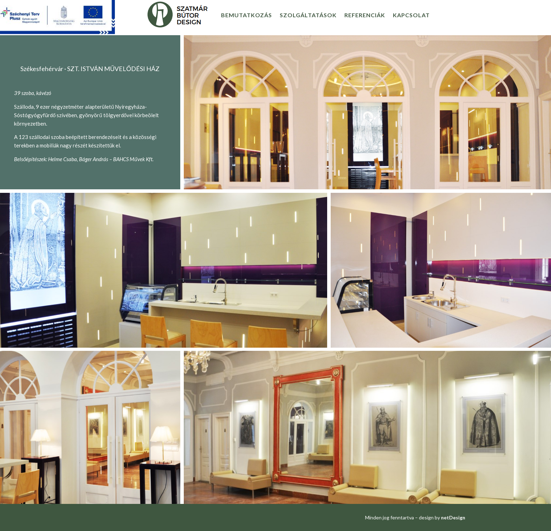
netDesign (453, 517)
